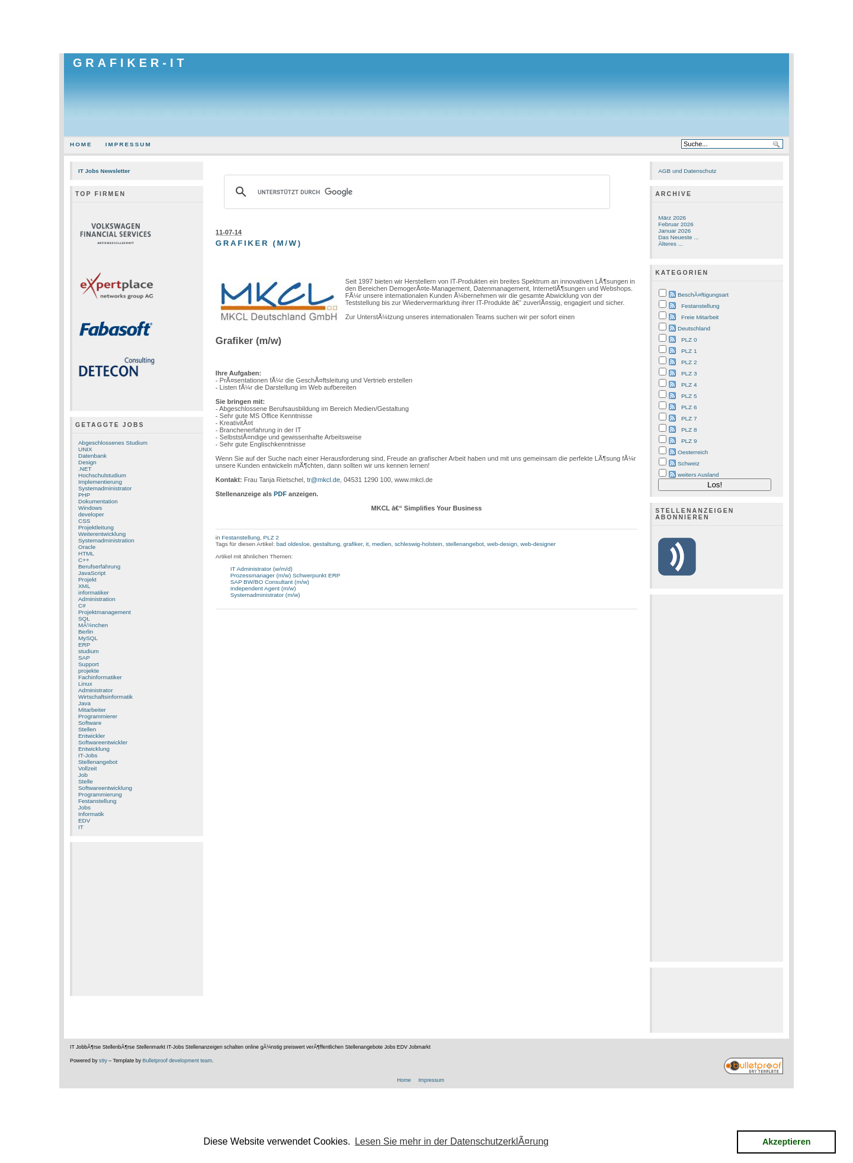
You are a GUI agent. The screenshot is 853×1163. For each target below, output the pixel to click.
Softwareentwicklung (105, 788)
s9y (103, 1061)
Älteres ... (670, 243)
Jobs (84, 807)
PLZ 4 (689, 384)
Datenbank (92, 455)
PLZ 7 (689, 418)
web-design (502, 544)
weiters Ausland (698, 474)
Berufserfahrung (99, 566)
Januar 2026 (674, 230)
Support (88, 664)
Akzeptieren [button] (786, 1141)
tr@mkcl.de (323, 479)
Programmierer (97, 716)
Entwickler (91, 736)
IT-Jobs (88, 755)
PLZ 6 (689, 407)
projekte (88, 670)
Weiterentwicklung (102, 534)
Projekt (87, 579)
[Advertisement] (426, 26)
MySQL (88, 638)
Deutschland (694, 328)
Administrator (95, 690)
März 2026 (672, 217)
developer (91, 514)
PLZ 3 (689, 373)
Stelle (85, 781)
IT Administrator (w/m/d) (261, 569)
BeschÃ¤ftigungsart (703, 294)
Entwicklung (94, 749)
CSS (84, 521)
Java (84, 703)
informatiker (93, 592)
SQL (84, 618)
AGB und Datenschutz (687, 171)
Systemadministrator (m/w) (265, 595)
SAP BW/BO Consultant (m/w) (269, 582)
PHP (84, 494)
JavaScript (91, 573)
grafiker (353, 544)
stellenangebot (464, 544)
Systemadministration (106, 540)
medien (382, 544)
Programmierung (100, 794)
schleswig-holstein (418, 544)
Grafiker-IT (130, 62)
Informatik (91, 814)
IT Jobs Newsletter (104, 171)
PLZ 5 (689, 396)
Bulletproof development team (177, 1061)
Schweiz (689, 463)
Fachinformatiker (100, 677)
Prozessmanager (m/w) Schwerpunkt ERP (285, 575)
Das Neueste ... (678, 237)
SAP (84, 657)
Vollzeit (87, 768)
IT (81, 827)
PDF (280, 493)
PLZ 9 (689, 441)
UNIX (85, 449)
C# (82, 605)
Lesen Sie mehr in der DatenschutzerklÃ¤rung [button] (452, 1141)
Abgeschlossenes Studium (112, 442)
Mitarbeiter (92, 709)
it (367, 544)
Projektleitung (96, 527)
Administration (97, 599)
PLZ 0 (689, 339)
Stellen (87, 729)
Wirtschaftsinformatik (105, 696)
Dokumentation (98, 501)
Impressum (128, 144)
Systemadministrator (105, 488)
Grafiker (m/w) (259, 243)
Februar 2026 (676, 224)
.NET (85, 468)
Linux (85, 683)
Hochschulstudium (102, 475)
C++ (83, 560)
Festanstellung (97, 801)
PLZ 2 (270, 537)
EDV (84, 820)
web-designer (538, 544)
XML (84, 586)
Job (83, 775)
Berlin (85, 631)
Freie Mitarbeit (700, 317)
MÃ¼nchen (93, 625)
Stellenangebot (97, 762)
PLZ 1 (689, 351)
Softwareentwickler (102, 742)
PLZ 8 (689, 429)
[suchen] (415, 192)
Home (81, 144)
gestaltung (326, 544)
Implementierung (100, 481)
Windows (90, 508)
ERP (84, 644)
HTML (86, 553)
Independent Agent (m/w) (263, 588)
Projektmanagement (104, 612)
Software (89, 722)
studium (88, 651)
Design (87, 462)
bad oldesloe (292, 544)
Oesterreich (693, 452)
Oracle (86, 547)
